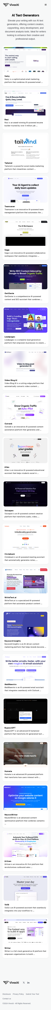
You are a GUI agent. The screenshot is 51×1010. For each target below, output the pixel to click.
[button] (45, 5)
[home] (11, 5)
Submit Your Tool (32, 994)
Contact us (7, 999)
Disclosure (7, 994)
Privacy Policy (18, 994)
